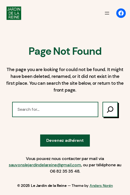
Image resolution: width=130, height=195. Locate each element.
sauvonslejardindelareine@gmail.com (45, 165)
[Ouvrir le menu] (107, 13)
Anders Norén (101, 185)
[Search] (110, 109)
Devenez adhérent (64, 140)
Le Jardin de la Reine (48, 185)
